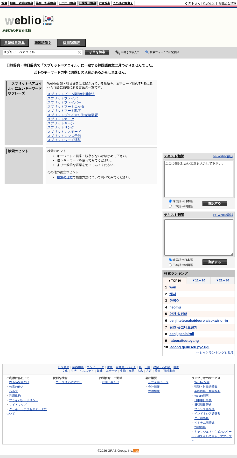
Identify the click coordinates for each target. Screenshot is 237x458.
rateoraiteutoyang (184, 341)
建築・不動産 (162, 367)
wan (172, 287)
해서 (172, 294)
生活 (74, 370)
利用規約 (15, 395)
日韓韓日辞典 (87, 3)
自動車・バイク (126, 367)
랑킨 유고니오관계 (183, 327)
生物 (123, 370)
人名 (140, 370)
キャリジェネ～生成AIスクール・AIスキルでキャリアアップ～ (211, 436)
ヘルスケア (86, 370)
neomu (175, 307)
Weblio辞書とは (19, 382)
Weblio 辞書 (201, 382)
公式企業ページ (158, 382)
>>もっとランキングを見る (215, 352)
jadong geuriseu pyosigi (189, 347)
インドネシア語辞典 (207, 413)
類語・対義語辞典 (21, 3)
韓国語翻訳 (71, 43)
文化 (65, 370)
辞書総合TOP (227, 3)
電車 (110, 367)
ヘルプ (13, 391)
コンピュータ (95, 367)
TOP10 (174, 280)
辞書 (4, 3)
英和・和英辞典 (46, 3)
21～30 (222, 280)
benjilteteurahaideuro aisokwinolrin (198, 320)
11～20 (198, 280)
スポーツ (111, 370)
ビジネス (63, 367)
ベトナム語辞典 (204, 422)
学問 (176, 367)
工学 (147, 367)
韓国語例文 (43, 43)
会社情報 (154, 386)
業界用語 (78, 367)
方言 (149, 370)
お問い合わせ (110, 382)
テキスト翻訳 (174, 156)
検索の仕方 (65, 177)
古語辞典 (104, 3)
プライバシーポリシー (23, 400)
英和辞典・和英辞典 (207, 391)
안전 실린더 (178, 314)
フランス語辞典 (204, 409)
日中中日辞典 (67, 3)
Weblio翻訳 (201, 395)
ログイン (209, 3)
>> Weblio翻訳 (223, 156)
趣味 (100, 370)
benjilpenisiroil (181, 334)
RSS (136, 451)
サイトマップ (18, 404)
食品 (131, 370)
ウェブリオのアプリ (69, 382)
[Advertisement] (221, 23)
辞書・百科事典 (165, 370)
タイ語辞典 (201, 418)
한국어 (174, 300)
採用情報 (154, 391)
